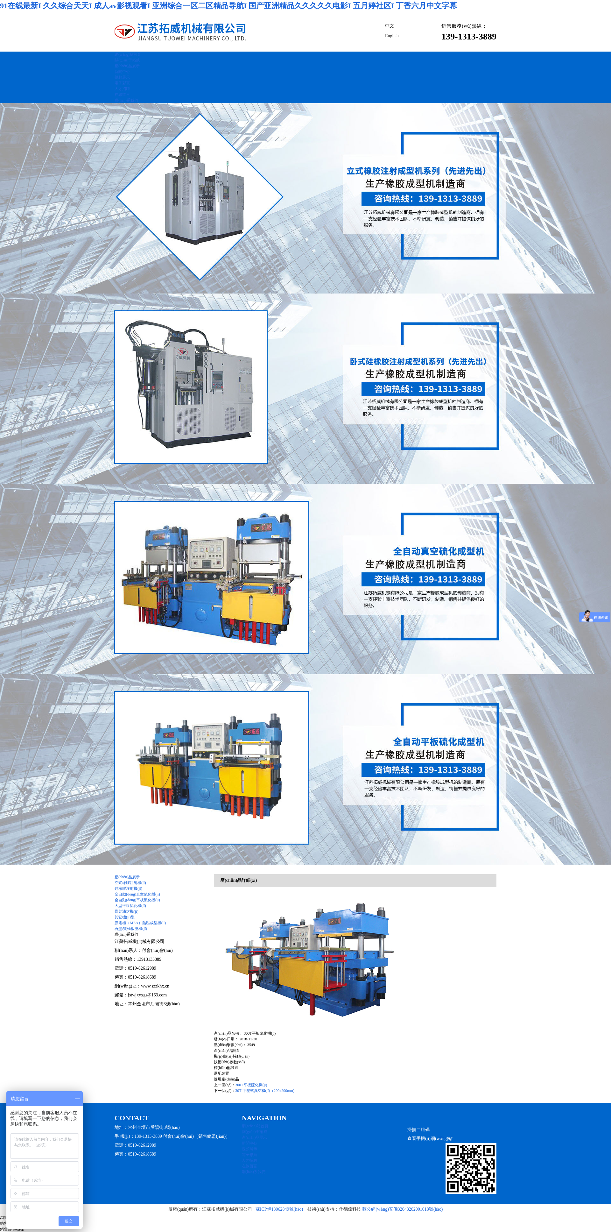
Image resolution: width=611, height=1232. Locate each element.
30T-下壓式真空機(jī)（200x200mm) (264, 1090)
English (392, 35)
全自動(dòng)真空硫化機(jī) (137, 894)
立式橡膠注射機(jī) (130, 883)
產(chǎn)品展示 (127, 877)
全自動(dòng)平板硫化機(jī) (137, 900)
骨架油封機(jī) (126, 911)
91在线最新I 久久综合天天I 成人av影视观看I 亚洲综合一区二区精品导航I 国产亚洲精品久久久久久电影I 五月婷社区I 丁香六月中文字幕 (228, 6)
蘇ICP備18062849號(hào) (279, 1209)
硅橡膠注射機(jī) (128, 888)
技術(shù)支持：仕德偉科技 (334, 1209)
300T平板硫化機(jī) (251, 1085)
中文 (389, 26)
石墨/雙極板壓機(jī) (131, 928)
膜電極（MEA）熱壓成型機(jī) (140, 923)
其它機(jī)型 (125, 917)
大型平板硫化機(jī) (130, 905)
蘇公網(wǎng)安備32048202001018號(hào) (402, 1209)
